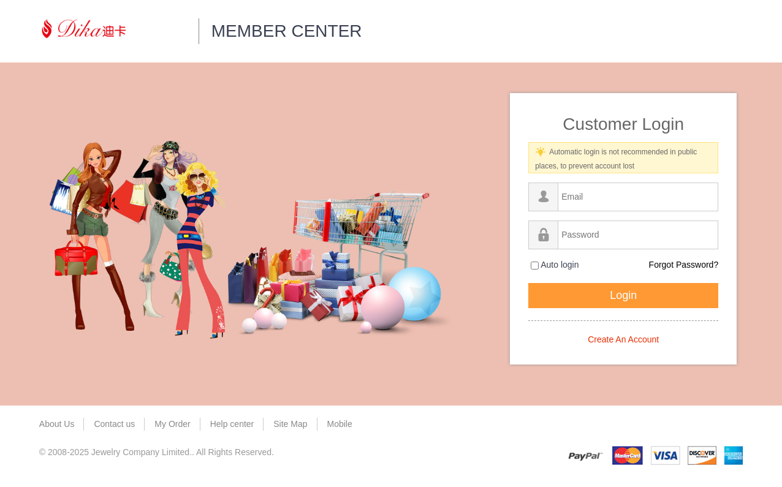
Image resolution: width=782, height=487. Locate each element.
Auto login (555, 265)
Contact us (114, 424)
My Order (172, 424)
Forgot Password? (684, 265)
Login (623, 295)
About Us (57, 424)
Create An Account (623, 339)
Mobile (339, 424)
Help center (232, 424)
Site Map (290, 424)
